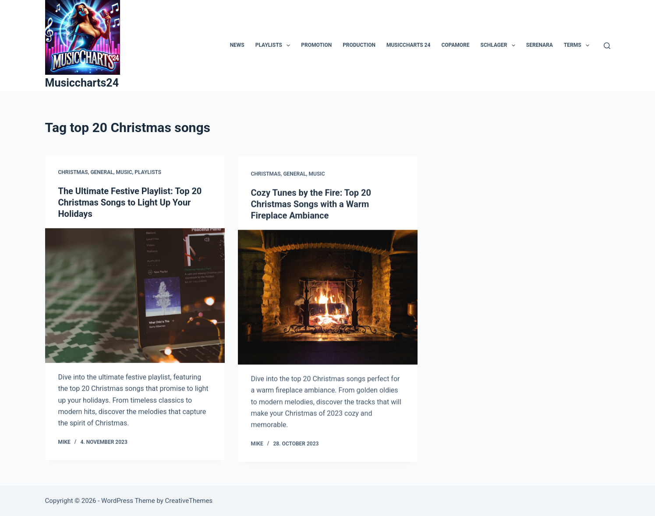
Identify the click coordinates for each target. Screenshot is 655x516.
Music (124, 172)
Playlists (274, 45)
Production (359, 45)
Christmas (73, 172)
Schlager (500, 45)
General (101, 172)
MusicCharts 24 (408, 45)
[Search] (607, 45)
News (237, 45)
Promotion (316, 45)
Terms (578, 45)
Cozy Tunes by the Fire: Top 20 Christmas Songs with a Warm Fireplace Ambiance (311, 205)
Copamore (455, 45)
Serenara (539, 45)
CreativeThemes (189, 501)
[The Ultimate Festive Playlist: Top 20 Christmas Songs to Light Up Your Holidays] (135, 296)
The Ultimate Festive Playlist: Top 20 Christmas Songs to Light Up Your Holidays (130, 203)
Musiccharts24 (82, 83)
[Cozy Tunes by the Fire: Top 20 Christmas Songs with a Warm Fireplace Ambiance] (328, 298)
